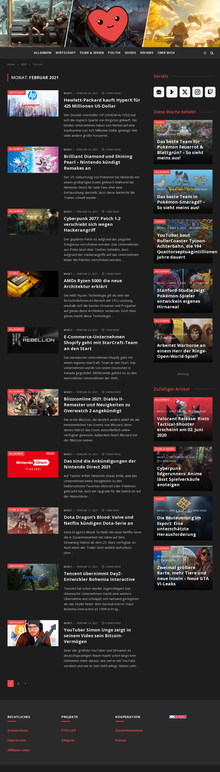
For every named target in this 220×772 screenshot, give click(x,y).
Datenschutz (18, 737)
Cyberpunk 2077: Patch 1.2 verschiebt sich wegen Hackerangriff (94, 226)
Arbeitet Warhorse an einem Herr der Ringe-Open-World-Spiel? (181, 351)
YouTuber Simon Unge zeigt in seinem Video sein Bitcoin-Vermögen (99, 642)
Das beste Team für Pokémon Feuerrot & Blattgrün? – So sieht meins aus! (180, 150)
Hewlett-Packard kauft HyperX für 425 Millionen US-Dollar (99, 103)
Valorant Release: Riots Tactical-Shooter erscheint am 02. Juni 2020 (183, 427)
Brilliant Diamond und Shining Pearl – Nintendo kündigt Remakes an (99, 163)
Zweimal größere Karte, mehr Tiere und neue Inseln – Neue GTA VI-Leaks (183, 576)
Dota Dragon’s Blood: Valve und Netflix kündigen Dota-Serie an (100, 525)
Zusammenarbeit (129, 737)
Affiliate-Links (19, 756)
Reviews (147, 53)
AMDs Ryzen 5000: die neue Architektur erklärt (95, 286)
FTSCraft (68, 737)
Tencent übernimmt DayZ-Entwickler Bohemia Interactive (101, 582)
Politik (114, 53)
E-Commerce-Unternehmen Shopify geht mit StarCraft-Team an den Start (102, 346)
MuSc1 (68, 93)
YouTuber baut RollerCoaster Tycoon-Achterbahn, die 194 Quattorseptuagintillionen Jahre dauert (183, 246)
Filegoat (68, 747)
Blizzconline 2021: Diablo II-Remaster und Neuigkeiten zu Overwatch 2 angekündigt (99, 409)
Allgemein (43, 53)
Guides (130, 53)
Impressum (17, 747)
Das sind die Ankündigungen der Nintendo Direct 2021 (102, 468)
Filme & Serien (92, 53)
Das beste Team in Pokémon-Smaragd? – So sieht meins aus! (181, 202)
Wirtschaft (66, 53)
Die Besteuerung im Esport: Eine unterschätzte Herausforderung (179, 526)
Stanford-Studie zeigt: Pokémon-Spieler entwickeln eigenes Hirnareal (181, 298)
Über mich (166, 53)
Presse (120, 747)
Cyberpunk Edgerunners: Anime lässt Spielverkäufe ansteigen (179, 476)
